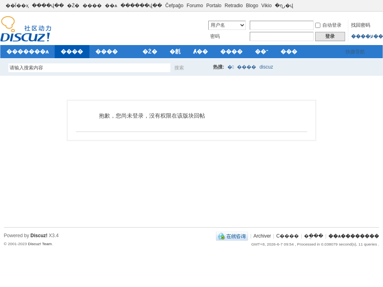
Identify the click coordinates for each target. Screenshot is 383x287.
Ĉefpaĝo (174, 5)
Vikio (266, 5)
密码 (215, 36)
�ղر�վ (284, 5)
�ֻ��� (313, 236)
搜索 (179, 68)
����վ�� (48, 5)
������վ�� (141, 5)
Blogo (252, 5)
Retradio (234, 5)
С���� (287, 236)
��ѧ (111, 5)
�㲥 (175, 51)
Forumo (195, 5)
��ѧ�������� (353, 236)
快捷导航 (355, 52)
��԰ (130, 51)
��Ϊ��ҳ (17, 5)
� (230, 67)
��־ (261, 51)
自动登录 (328, 25)
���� (92, 5)
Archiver (262, 236)
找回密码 (360, 25)
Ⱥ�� (200, 51)
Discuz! (38, 235)
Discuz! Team (40, 244)
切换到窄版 (374, 5)
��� (288, 51)
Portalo (213, 5)
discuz (266, 67)
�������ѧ (27, 51)
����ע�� (367, 36)
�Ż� (73, 5)
